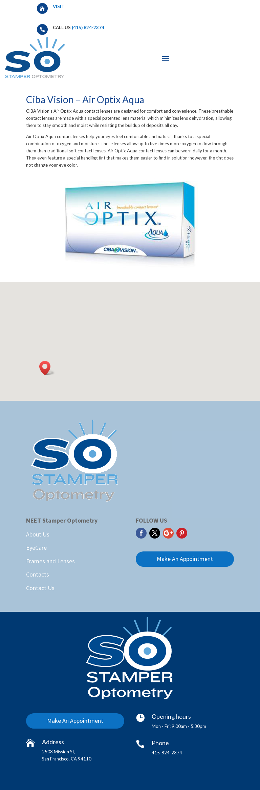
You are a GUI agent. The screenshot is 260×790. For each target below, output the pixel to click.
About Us (37, 534)
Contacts (37, 574)
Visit (59, 6)
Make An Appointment (185, 559)
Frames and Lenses (50, 561)
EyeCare (36, 547)
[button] (47, 368)
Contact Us (40, 588)
